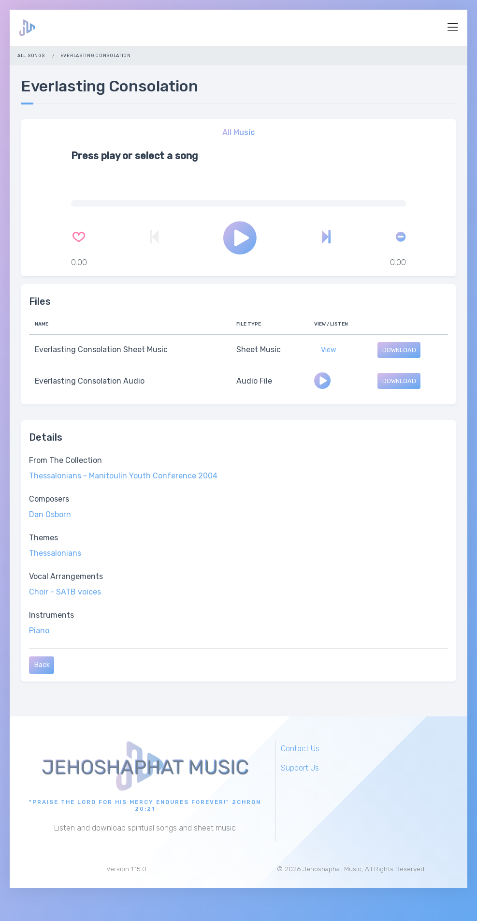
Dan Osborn (50, 514)
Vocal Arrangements (66, 576)
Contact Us (300, 748)
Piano (39, 630)
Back (42, 665)
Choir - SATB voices (65, 591)
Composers (49, 499)
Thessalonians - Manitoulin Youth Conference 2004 (123, 475)
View (328, 350)
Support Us (300, 767)
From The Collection (65, 460)
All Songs (30, 55)
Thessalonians (55, 553)
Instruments (51, 615)
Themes (43, 537)
